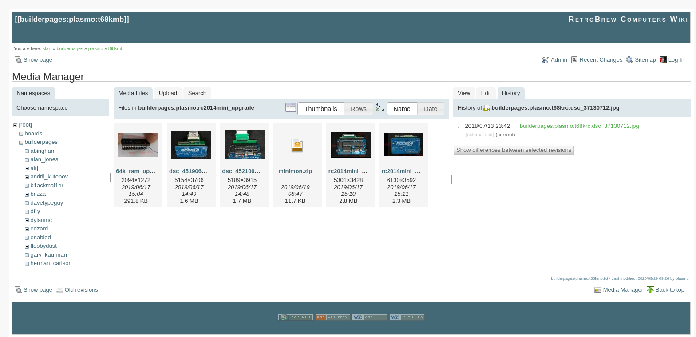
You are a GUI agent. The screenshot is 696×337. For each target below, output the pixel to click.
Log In (676, 59)
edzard (39, 228)
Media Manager (623, 288)
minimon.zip (295, 171)
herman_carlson (50, 263)
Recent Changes (601, 59)
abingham (42, 150)
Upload (168, 93)
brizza (38, 193)
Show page (38, 59)
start (47, 48)
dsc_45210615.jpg (247, 171)
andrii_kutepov (49, 176)
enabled (40, 237)
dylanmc (40, 220)
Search (197, 93)
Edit (486, 93)
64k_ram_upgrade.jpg (145, 171)
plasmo (95, 48)
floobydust (43, 245)
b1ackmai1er (46, 185)
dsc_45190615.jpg (193, 171)
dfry (35, 211)
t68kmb (115, 48)
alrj (34, 168)
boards (33, 133)
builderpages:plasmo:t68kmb (72, 19)
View (464, 93)
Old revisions (81, 288)
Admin (559, 59)
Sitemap (645, 59)
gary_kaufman (48, 254)
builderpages (70, 48)
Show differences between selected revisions (513, 150)
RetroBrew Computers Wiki (629, 19)
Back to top (670, 288)
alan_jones (44, 159)
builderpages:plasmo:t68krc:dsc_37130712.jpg (555, 107)
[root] (25, 124)
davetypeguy (46, 202)
